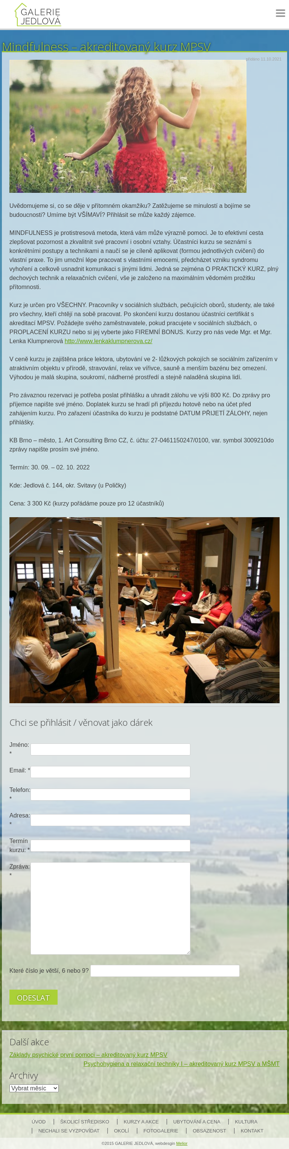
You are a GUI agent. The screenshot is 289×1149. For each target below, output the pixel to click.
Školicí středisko (84, 1122)
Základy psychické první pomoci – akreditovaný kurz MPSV (88, 1055)
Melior (181, 1143)
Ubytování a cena (196, 1122)
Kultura (246, 1122)
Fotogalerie (160, 1131)
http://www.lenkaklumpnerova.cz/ (108, 341)
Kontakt (252, 1131)
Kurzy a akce (141, 1122)
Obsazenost (209, 1131)
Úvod (39, 1122)
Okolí (121, 1131)
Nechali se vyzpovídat (68, 1131)
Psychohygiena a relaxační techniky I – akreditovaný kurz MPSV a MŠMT (182, 1064)
